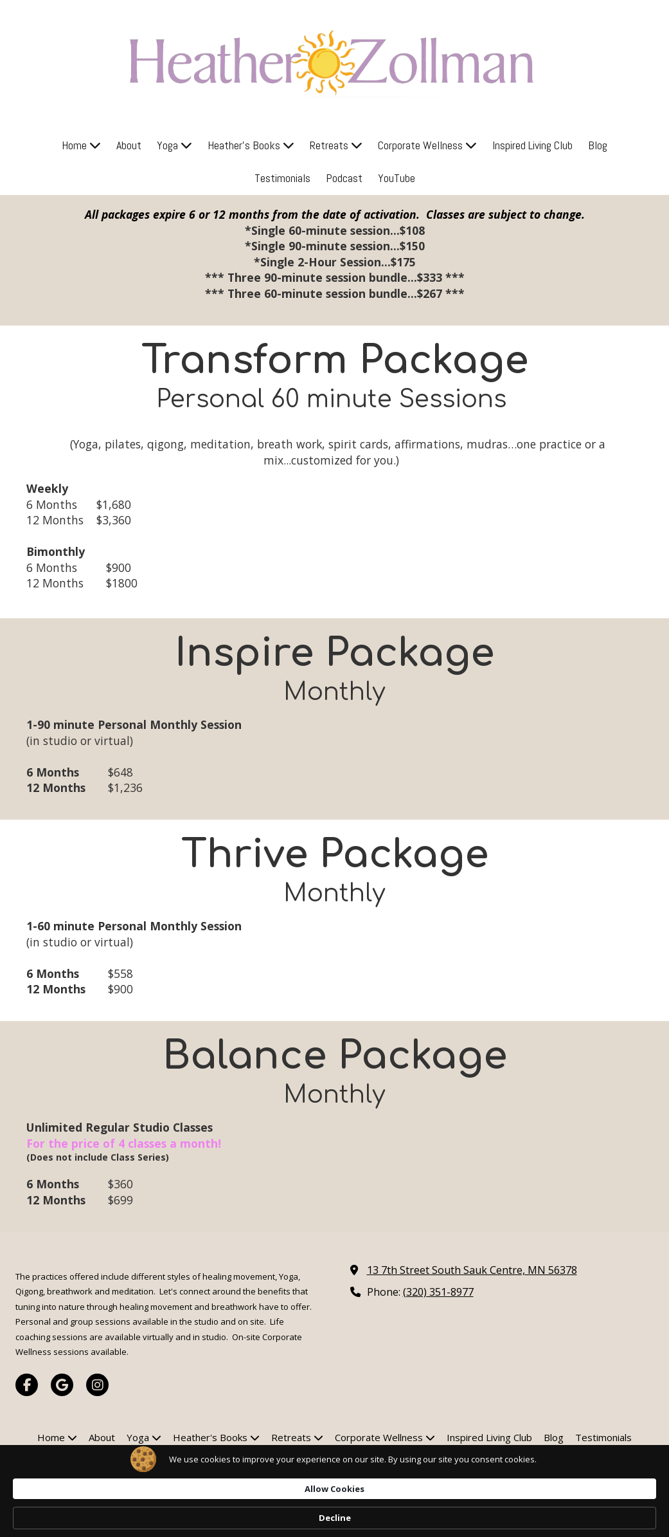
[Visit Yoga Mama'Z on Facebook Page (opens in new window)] (26, 1385)
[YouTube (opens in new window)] (396, 178)
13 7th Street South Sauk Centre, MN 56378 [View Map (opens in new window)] (472, 1270)
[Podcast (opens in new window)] (344, 178)
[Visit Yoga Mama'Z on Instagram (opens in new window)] (97, 1385)
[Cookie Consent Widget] (334, 1517)
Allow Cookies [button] (509, 1517)
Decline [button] (594, 1517)
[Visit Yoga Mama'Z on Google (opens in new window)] (62, 1385)
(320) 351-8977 (438, 1292)
